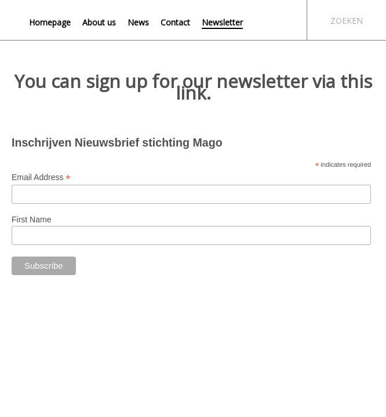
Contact (175, 22)
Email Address (41, 177)
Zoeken (346, 20)
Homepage (50, 22)
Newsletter (222, 22)
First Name (31, 219)
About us (99, 22)
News (138, 22)
